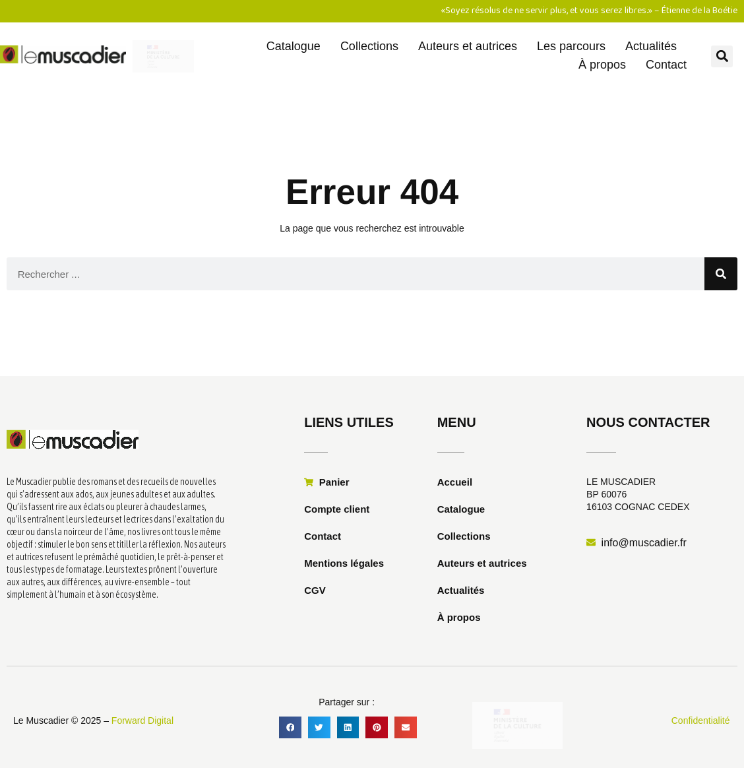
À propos (602, 64)
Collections (369, 46)
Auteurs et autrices (467, 46)
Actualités (651, 46)
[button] (722, 56)
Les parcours (571, 46)
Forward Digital (142, 720)
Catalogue (293, 46)
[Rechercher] (720, 273)
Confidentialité (700, 720)
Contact (666, 64)
